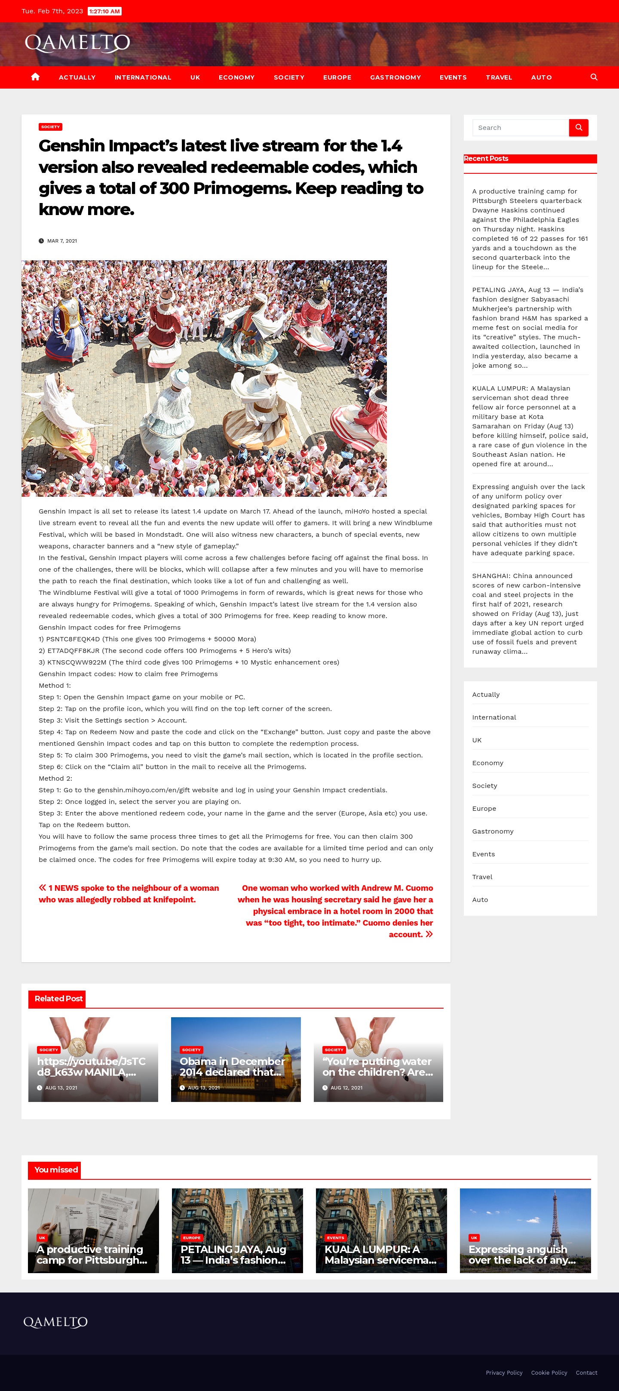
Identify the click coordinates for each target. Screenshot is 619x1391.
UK (195, 77)
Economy (237, 77)
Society (289, 77)
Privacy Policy (504, 1372)
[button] (594, 77)
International (143, 77)
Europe (337, 77)
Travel (499, 77)
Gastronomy (395, 77)
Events (453, 77)
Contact (587, 1372)
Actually (77, 77)
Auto (541, 77)
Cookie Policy (549, 1372)
